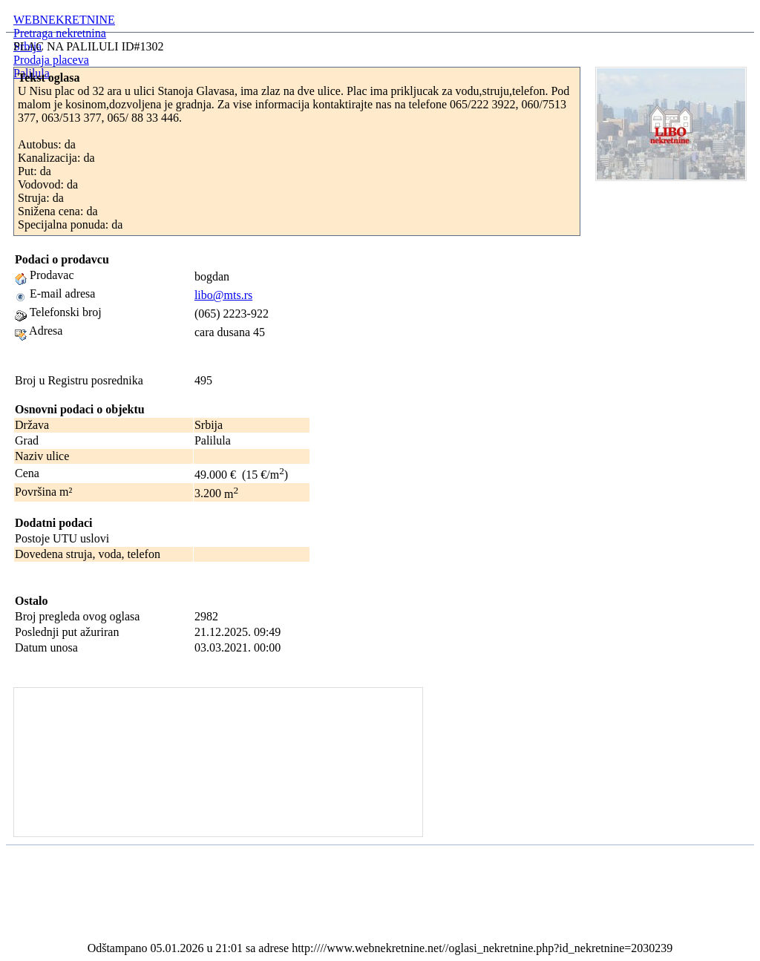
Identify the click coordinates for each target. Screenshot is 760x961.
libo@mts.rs (223, 295)
